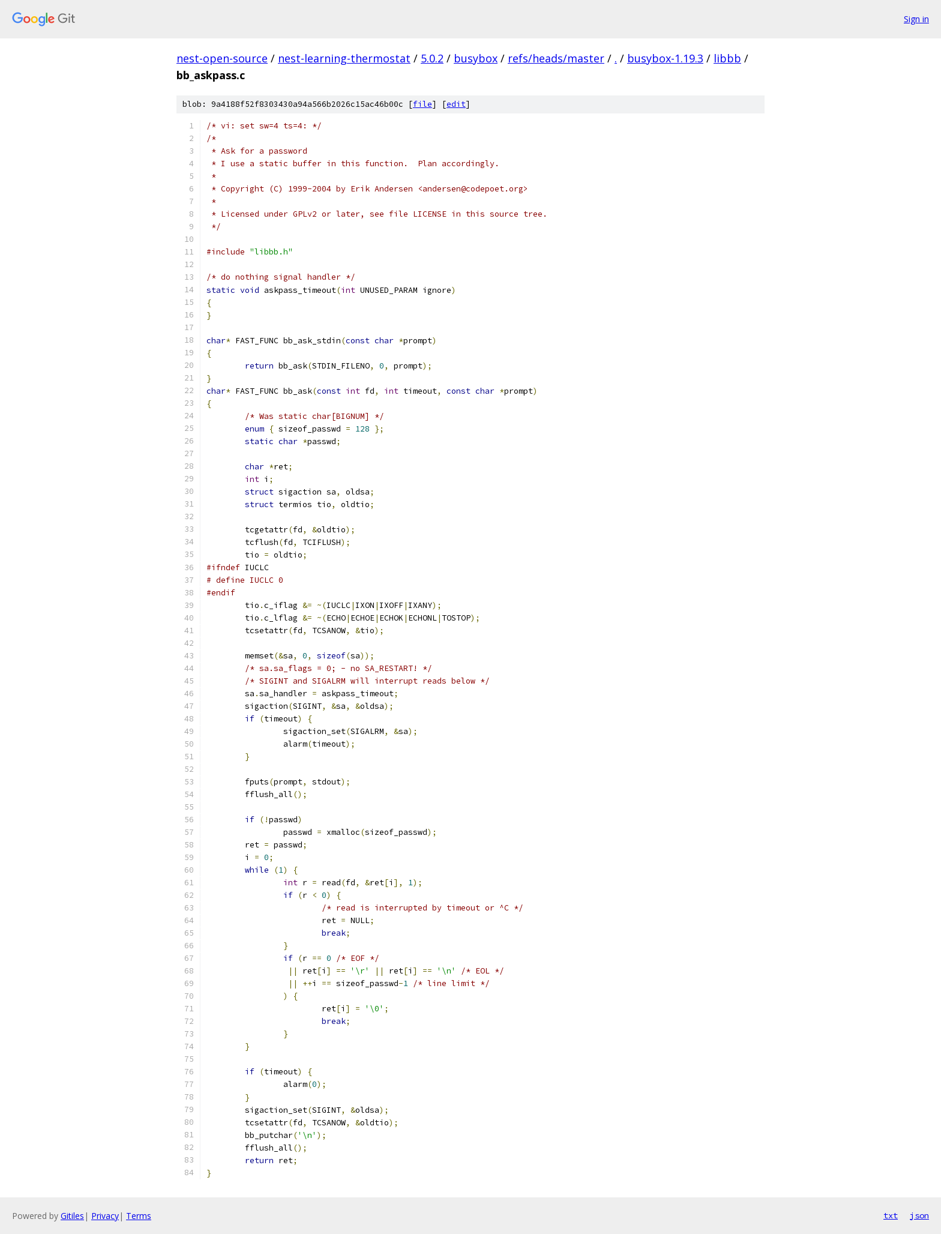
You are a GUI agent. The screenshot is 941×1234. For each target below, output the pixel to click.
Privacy (105, 1215)
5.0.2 (432, 58)
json (919, 1215)
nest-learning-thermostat (344, 58)
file (422, 104)
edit (456, 104)
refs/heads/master (556, 58)
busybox (476, 58)
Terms (138, 1215)
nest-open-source (222, 58)
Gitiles (72, 1215)
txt (890, 1215)
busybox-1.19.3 (665, 58)
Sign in (916, 19)
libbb (727, 58)
